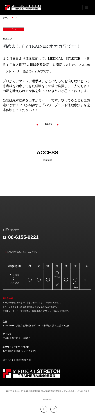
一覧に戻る (47, 124)
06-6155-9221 (21, 237)
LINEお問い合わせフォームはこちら (22, 252)
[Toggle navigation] (86, 7)
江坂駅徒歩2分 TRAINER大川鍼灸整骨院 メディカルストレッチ (54, 391)
